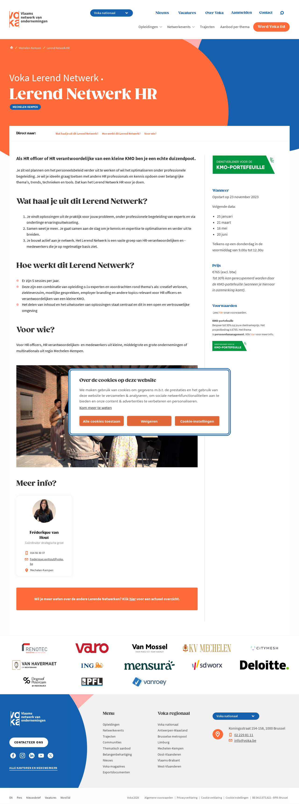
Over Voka (214, 13)
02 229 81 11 (241, 734)
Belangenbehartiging (117, 754)
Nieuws (162, 13)
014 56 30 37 (35, 553)
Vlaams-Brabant (169, 760)
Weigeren (149, 421)
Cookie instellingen (237, 797)
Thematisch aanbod (117, 748)
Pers (19, 797)
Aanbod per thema (234, 26)
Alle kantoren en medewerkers (33, 768)
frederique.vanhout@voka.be (44, 561)
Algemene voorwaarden (159, 797)
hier (132, 598)
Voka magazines (114, 766)
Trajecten (207, 26)
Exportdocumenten (116, 772)
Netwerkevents (179, 26)
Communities (112, 742)
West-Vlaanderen (169, 766)
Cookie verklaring (211, 797)
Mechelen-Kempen (171, 748)
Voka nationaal (168, 724)
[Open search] (285, 13)
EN (11, 797)
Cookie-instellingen (197, 421)
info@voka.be (242, 740)
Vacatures (187, 13)
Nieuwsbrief (33, 797)
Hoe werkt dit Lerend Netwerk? (121, 133)
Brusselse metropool (172, 736)
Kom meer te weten (95, 407)
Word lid (65, 797)
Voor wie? (150, 133)
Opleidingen (148, 26)
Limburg (163, 742)
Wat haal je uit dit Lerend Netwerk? (77, 133)
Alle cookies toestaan (101, 421)
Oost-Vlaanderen (169, 754)
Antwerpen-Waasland (173, 730)
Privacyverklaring (187, 797)
